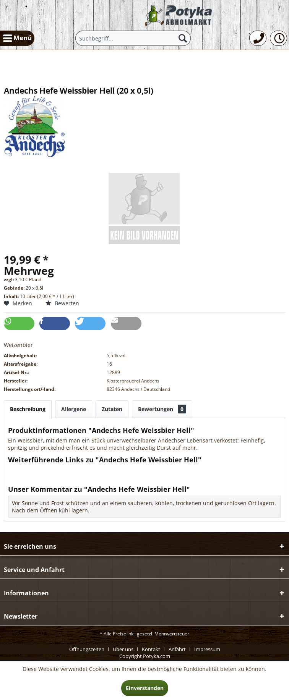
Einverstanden (145, 688)
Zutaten (112, 409)
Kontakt (151, 649)
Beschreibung (27, 409)
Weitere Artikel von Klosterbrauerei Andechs (68, 477)
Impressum (207, 649)
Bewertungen (162, 409)
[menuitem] (17, 38)
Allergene (73, 409)
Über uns (123, 649)
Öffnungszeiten (86, 649)
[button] (19, 323)
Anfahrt (177, 649)
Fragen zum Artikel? (36, 469)
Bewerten (62, 303)
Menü (17, 37)
